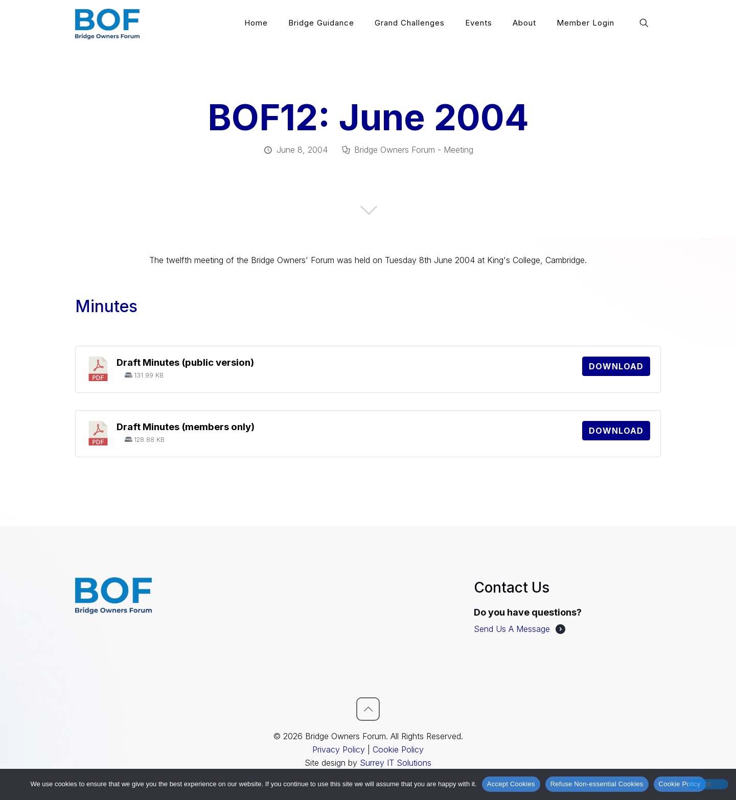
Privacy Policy (338, 749)
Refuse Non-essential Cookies (596, 784)
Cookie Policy (398, 749)
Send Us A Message (512, 629)
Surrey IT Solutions (395, 763)
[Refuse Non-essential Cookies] (707, 784)
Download (616, 366)
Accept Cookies (511, 784)
